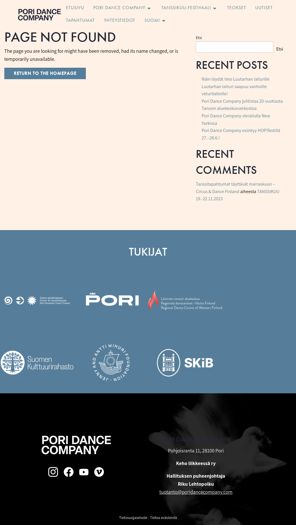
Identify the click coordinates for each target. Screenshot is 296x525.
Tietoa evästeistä (163, 517)
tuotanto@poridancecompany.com (196, 492)
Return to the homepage (45, 73)
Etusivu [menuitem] (75, 8)
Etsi (199, 37)
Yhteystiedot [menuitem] (119, 20)
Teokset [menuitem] (236, 8)
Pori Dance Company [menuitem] (119, 8)
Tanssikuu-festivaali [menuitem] (186, 8)
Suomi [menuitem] (152, 20)
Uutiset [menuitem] (264, 8)
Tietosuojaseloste (133, 517)
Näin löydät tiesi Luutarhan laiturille (236, 79)
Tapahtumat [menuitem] (80, 20)
